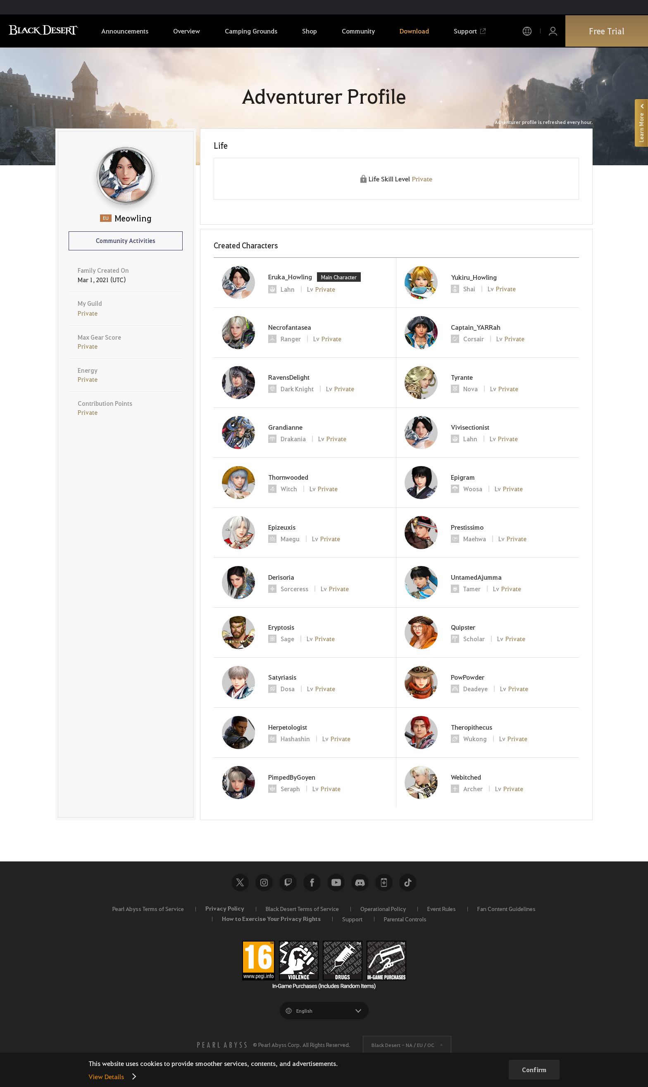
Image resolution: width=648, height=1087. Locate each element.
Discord (360, 882)
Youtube (336, 882)
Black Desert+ (384, 882)
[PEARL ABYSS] (222, 1045)
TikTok (408, 882)
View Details (106, 1076)
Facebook (312, 882)
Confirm (534, 1070)
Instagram (264, 882)
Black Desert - (403, 1045)
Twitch (288, 882)
